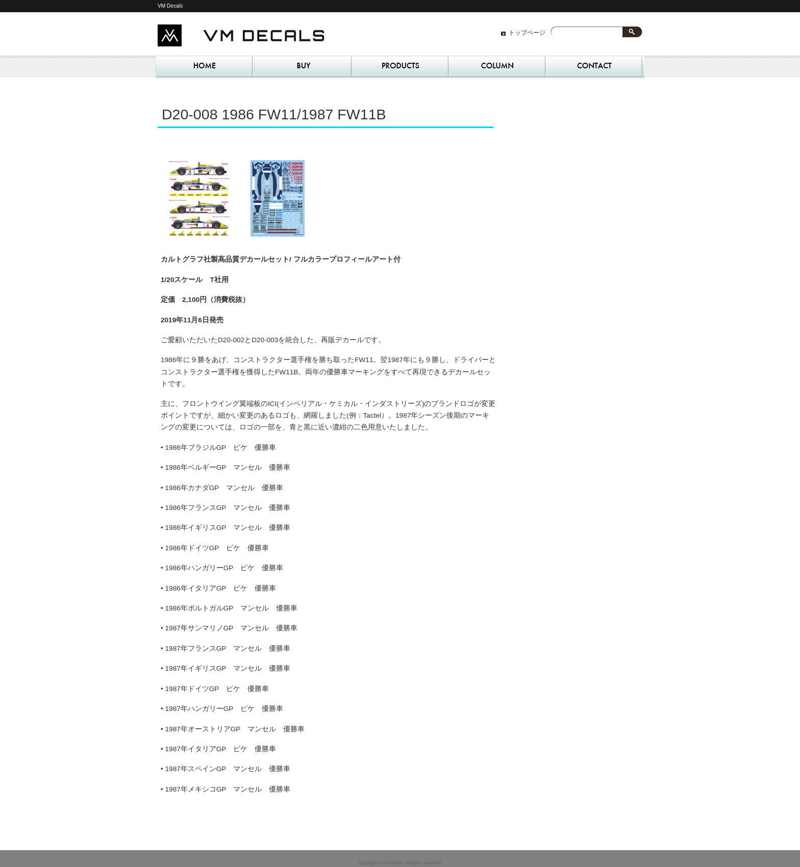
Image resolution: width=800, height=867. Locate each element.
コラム (496, 69)
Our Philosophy (400, 69)
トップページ (527, 33)
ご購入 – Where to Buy (303, 69)
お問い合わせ (593, 69)
